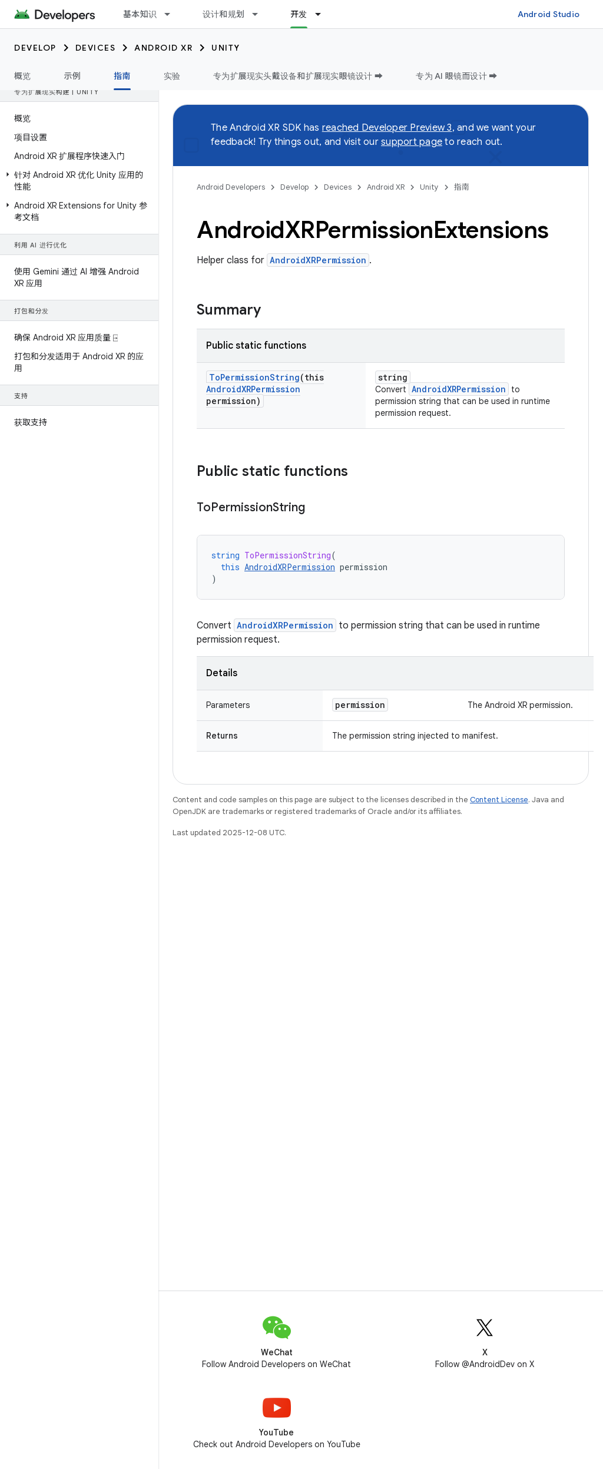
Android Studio (549, 14)
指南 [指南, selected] (122, 76)
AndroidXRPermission (318, 260)
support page (411, 142)
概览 (22, 76)
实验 (172, 76)
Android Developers (231, 187)
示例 (72, 76)
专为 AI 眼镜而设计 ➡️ (456, 76)
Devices (95, 47)
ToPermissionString (254, 377)
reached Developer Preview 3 (387, 128)
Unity (225, 47)
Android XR (163, 47)
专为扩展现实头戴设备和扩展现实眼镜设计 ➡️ (298, 76)
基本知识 (140, 14)
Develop (35, 47)
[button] (77, 181)
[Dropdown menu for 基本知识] (172, 14)
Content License (499, 800)
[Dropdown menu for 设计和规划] (260, 14)
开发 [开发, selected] (298, 14)
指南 (461, 187)
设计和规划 (223, 14)
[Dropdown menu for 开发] (323, 14)
